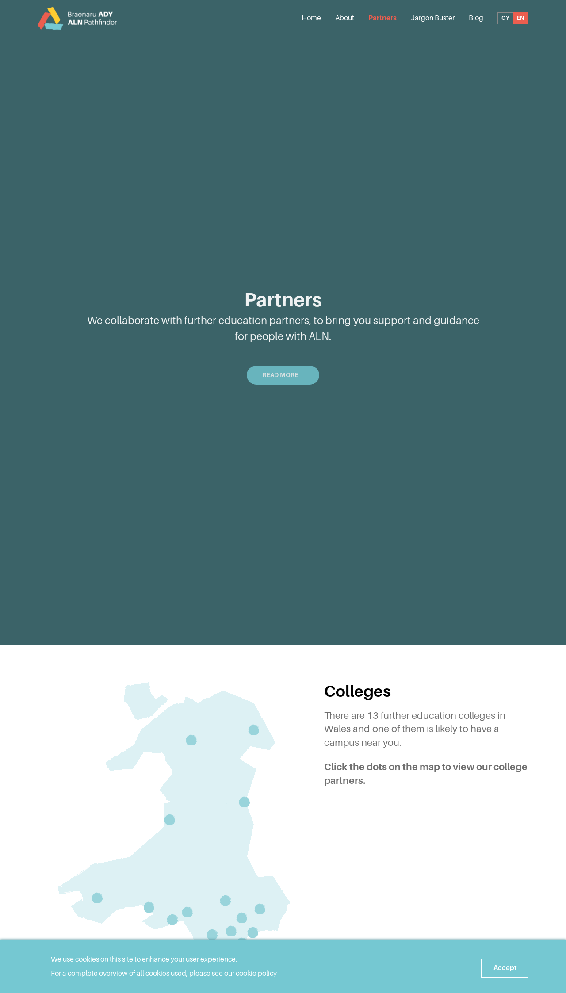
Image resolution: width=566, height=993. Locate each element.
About (344, 19)
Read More (283, 374)
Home (311, 19)
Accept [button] (501, 966)
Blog (476, 19)
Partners (382, 19)
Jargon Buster (433, 19)
